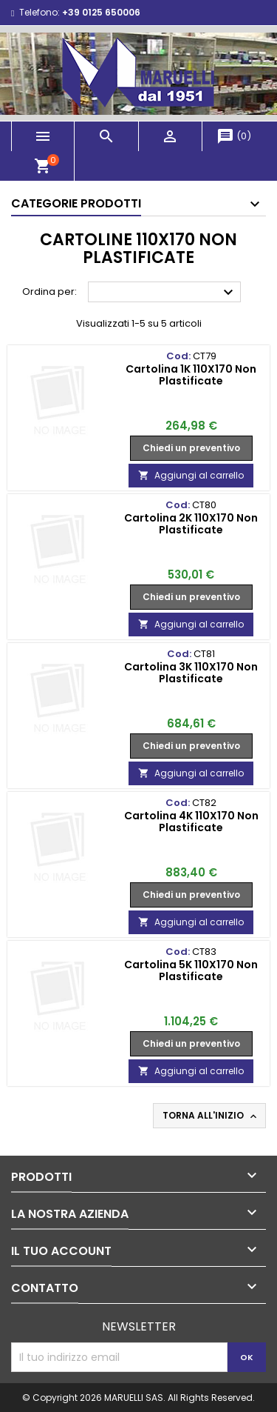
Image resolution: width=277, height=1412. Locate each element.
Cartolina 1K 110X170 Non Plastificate (191, 375)
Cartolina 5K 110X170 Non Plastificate (191, 970)
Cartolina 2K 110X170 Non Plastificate (191, 523)
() (233, 136)
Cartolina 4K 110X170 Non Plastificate (191, 821)
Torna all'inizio (211, 1115)
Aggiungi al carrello (191, 475)
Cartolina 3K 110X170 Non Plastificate (191, 672)
